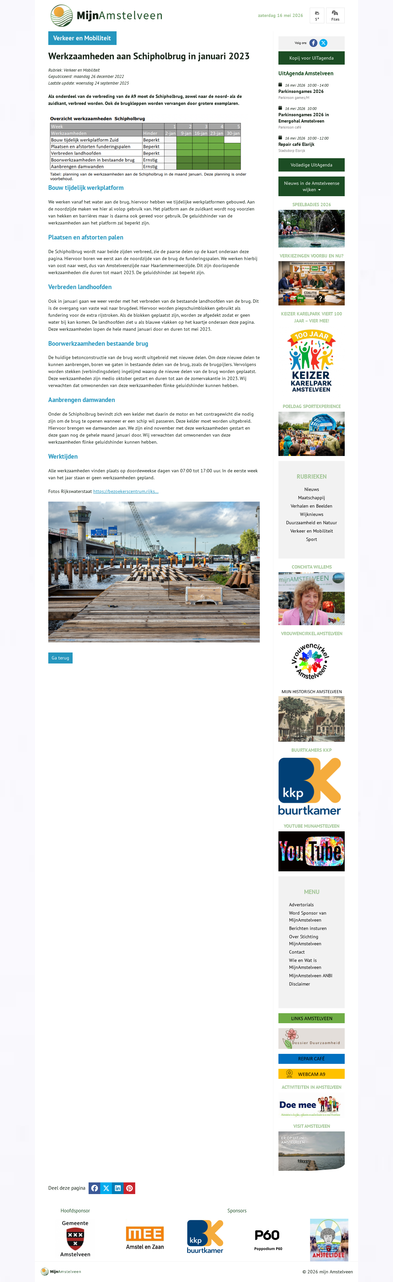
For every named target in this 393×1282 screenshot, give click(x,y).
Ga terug (60, 658)
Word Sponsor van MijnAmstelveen (307, 916)
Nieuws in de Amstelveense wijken (311, 186)
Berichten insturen (308, 928)
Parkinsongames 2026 (301, 91)
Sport (311, 539)
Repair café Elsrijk (296, 144)
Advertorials (301, 905)
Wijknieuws (311, 514)
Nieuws (311, 489)
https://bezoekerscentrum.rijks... (126, 491)
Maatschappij (311, 498)
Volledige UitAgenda (311, 165)
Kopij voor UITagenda (311, 58)
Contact (297, 952)
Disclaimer (299, 984)
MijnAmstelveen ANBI (310, 976)
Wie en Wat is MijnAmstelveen (305, 963)
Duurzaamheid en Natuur (311, 523)
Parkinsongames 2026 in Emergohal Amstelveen (303, 118)
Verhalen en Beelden (311, 506)
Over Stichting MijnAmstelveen (305, 940)
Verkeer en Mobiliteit (82, 70)
